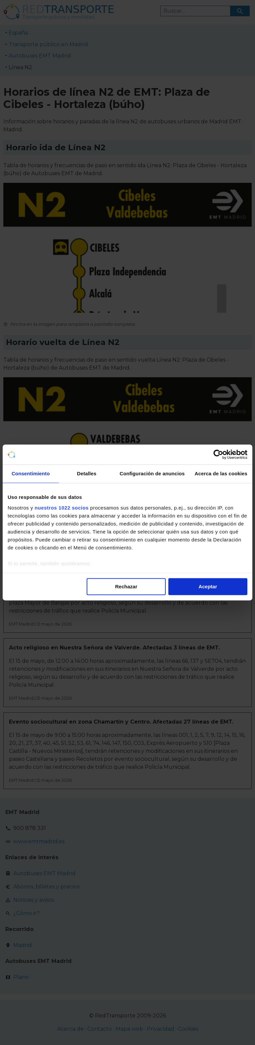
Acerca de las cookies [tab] (221, 473)
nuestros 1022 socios (62, 508)
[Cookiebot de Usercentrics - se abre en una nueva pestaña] (218, 454)
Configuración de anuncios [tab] (152, 473)
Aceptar (208, 586)
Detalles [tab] (86, 473)
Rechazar (126, 586)
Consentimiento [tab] (31, 473)
